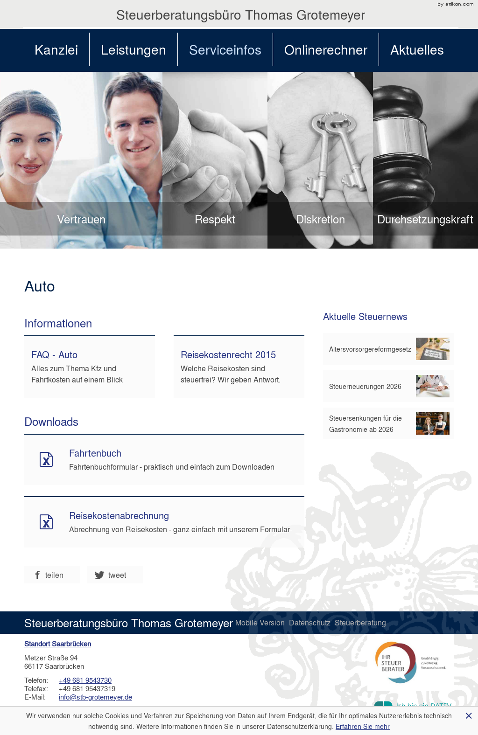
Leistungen (133, 49)
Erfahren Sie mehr (363, 726)
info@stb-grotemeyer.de (95, 697)
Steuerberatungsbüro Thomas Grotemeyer (240, 14)
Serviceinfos (225, 49)
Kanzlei (56, 49)
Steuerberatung (360, 622)
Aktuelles (417, 49)
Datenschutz (310, 622)
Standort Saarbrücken (57, 643)
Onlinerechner (325, 49)
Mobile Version (261, 622)
